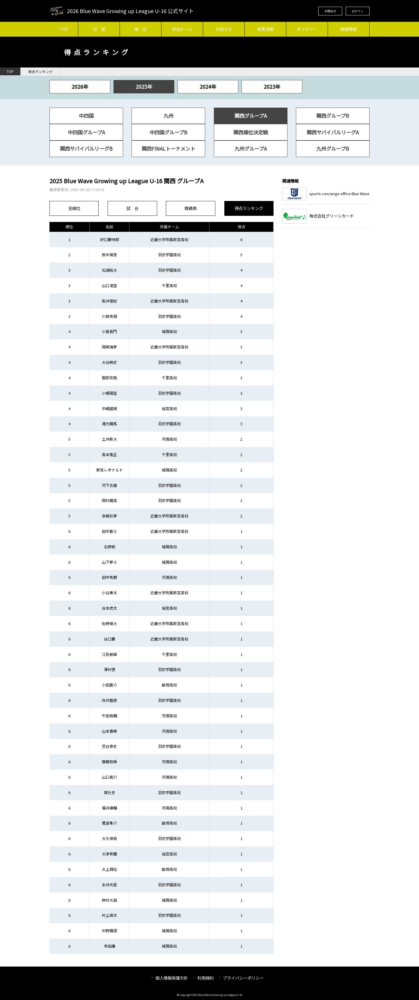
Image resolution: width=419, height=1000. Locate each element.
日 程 (99, 29)
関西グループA (251, 115)
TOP (63, 29)
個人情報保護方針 (171, 978)
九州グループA (251, 148)
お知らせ (224, 29)
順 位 (140, 29)
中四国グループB (168, 132)
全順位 (74, 208)
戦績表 (190, 208)
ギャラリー (307, 29)
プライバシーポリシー (243, 978)
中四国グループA (86, 132)
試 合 (132, 208)
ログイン (357, 11)
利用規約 (205, 978)
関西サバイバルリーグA (333, 132)
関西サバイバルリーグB (86, 148)
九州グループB (332, 148)
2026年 (80, 86)
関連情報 (348, 29)
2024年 (208, 86)
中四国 (86, 115)
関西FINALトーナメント (168, 148)
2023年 (272, 86)
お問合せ (330, 11)
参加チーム (182, 29)
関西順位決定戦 (250, 132)
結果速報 (265, 29)
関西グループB (332, 115)
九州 (168, 115)
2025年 (144, 86)
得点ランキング (40, 71)
